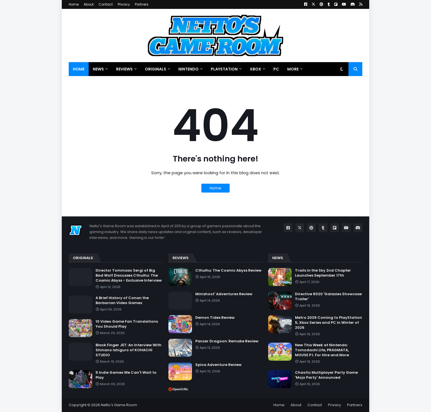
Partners (141, 4)
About (89, 4)
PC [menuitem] (276, 69)
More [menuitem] (293, 69)
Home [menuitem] (78, 69)
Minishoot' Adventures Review (223, 294)
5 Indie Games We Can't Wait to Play (126, 375)
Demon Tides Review (215, 317)
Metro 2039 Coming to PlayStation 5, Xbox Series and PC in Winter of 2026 (328, 322)
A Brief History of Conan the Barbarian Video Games (122, 300)
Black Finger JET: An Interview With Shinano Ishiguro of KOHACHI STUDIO (128, 350)
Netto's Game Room (119, 405)
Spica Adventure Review (218, 364)
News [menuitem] (98, 69)
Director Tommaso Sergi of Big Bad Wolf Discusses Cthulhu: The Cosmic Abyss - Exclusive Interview (129, 275)
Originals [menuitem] (155, 69)
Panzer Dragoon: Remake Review (226, 341)
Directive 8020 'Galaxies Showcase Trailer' (328, 297)
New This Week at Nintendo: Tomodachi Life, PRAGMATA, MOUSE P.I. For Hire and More (322, 350)
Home (74, 4)
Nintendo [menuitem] (188, 69)
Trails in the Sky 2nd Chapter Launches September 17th (323, 273)
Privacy (124, 4)
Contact (106, 4)
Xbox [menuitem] (255, 69)
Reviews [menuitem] (124, 69)
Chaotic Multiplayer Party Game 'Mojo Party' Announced (326, 375)
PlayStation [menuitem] (224, 69)
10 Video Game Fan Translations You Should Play (127, 324)
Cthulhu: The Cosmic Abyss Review (228, 270)
